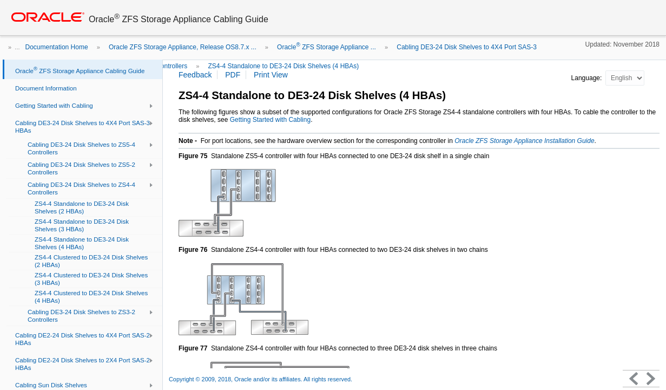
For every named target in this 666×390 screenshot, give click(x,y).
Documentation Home (56, 47)
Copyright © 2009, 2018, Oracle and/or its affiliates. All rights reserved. (260, 379)
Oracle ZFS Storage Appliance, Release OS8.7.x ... (182, 47)
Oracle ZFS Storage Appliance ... (326, 47)
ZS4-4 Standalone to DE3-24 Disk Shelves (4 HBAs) (283, 66)
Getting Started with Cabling (270, 119)
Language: (587, 78)
